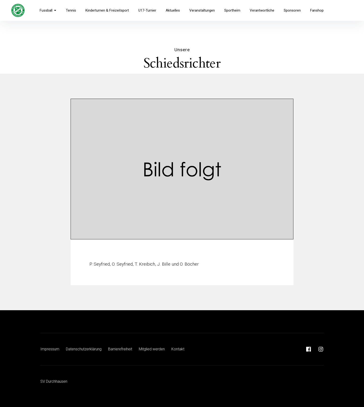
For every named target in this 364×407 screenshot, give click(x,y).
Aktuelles (173, 10)
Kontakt (177, 349)
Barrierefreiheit (120, 349)
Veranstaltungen (202, 10)
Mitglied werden (152, 349)
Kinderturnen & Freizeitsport (107, 10)
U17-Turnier (147, 10)
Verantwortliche (262, 10)
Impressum (49, 349)
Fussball (48, 10)
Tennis (71, 10)
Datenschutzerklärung (84, 349)
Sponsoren (292, 10)
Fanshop (317, 10)
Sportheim (232, 10)
